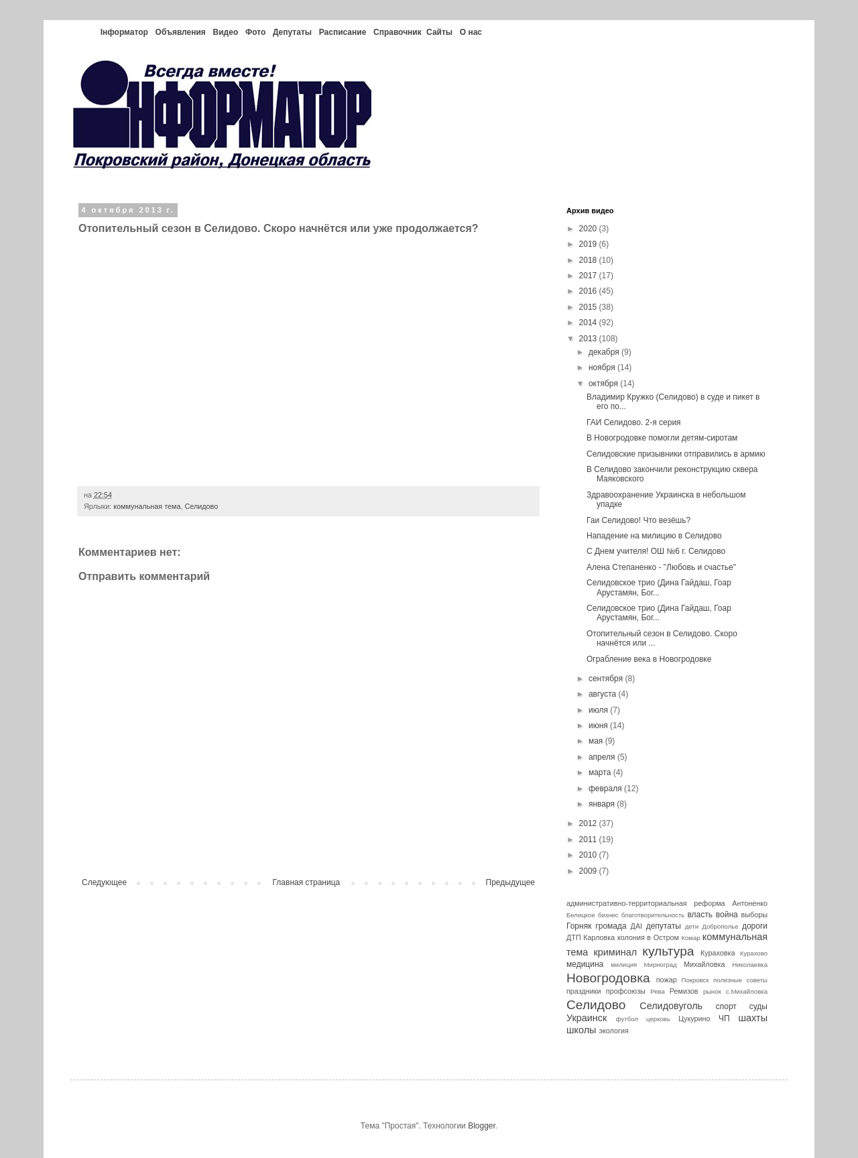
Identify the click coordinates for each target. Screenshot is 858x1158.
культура (668, 951)
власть (700, 914)
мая (597, 741)
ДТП (573, 937)
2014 (589, 322)
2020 (589, 228)
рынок (712, 991)
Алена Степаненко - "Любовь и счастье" (661, 567)
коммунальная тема (146, 506)
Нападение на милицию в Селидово (654, 535)
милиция (624, 964)
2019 (589, 244)
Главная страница (307, 882)
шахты (753, 1017)
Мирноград (660, 964)
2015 (589, 307)
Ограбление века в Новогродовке (649, 659)
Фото (255, 32)
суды (758, 1006)
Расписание (343, 32)
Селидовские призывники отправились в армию (676, 454)
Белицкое (580, 915)
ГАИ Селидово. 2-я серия (634, 422)
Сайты (439, 32)
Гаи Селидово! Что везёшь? (638, 520)
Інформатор (124, 32)
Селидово (201, 506)
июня (599, 725)
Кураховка (717, 953)
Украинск (586, 1017)
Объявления (181, 32)
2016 (589, 291)
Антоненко (750, 903)
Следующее (104, 882)
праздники (583, 991)
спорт (726, 1006)
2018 (589, 260)
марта (601, 772)
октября (604, 383)
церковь (658, 1019)
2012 (589, 823)
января (603, 804)
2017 (589, 275)
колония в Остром (648, 937)
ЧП (724, 1018)
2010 (589, 855)
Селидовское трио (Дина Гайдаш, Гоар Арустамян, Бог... (659, 587)
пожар (666, 980)
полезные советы (740, 980)
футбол (627, 1019)
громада (610, 926)
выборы (754, 915)
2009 (589, 871)
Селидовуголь (670, 1005)
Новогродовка (608, 978)
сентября (607, 678)
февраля (606, 788)
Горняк (578, 926)
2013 (589, 338)
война (727, 914)
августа (604, 694)
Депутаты (292, 32)
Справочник (397, 32)
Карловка (599, 937)
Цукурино (694, 1019)
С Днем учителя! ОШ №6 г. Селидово (656, 551)
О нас (471, 32)
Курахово (754, 953)
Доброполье (720, 926)
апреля (603, 757)
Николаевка (750, 964)
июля (599, 710)
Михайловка (704, 964)
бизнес (608, 915)
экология (613, 1031)
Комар (690, 937)
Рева (657, 991)
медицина (584, 964)
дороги (755, 926)
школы (581, 1030)
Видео (226, 32)
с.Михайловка (747, 991)
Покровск (695, 980)
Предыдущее (510, 882)
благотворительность (653, 915)
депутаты (663, 926)
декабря (605, 352)
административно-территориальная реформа (645, 903)
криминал (615, 952)
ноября (603, 367)
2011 (589, 839)
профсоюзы (626, 991)
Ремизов (684, 991)
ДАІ (637, 926)
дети (691, 926)
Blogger (481, 1126)
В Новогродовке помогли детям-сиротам (662, 438)
